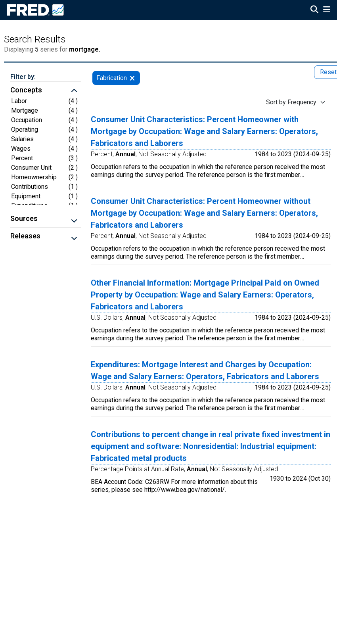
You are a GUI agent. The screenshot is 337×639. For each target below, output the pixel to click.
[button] (45, 91)
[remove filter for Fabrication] (132, 78)
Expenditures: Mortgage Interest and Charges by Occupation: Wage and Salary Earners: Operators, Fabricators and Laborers (205, 370)
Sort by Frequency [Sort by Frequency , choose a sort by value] (291, 102)
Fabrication (111, 78)
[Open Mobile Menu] (326, 10)
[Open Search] (314, 10)
